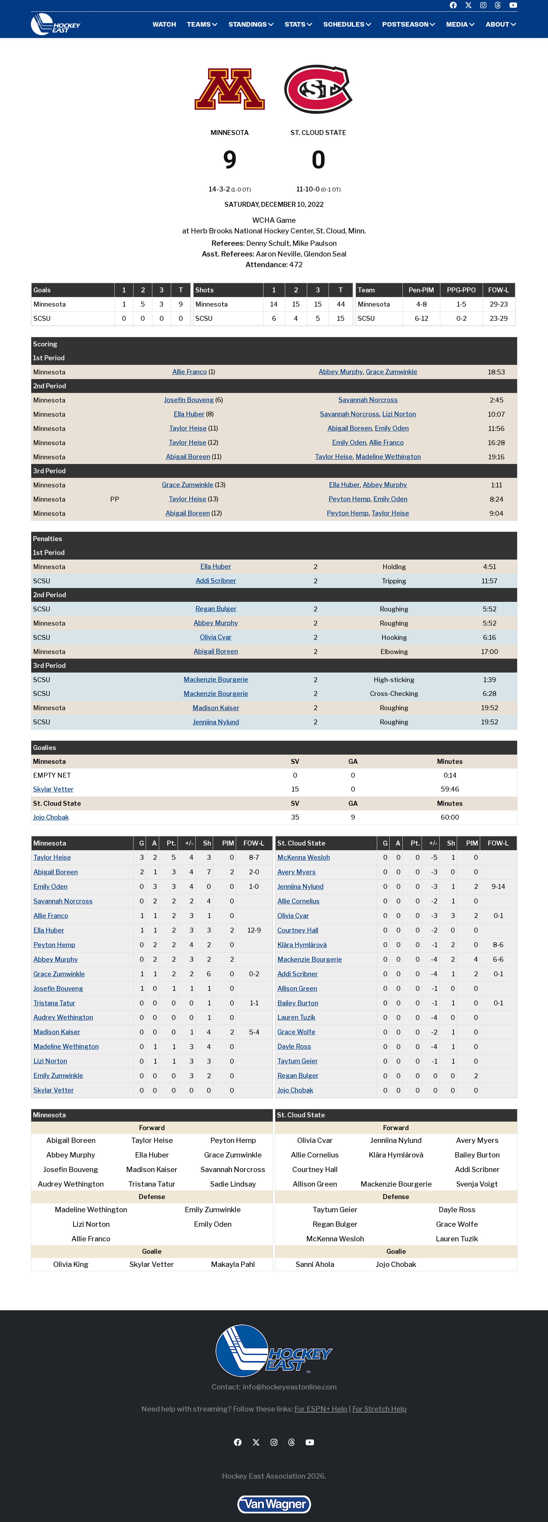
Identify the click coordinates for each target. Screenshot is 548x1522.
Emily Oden (392, 427)
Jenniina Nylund (216, 715)
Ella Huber (189, 413)
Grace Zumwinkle (391, 372)
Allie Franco (189, 372)
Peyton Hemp (349, 496)
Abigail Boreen (349, 427)
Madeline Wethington (388, 455)
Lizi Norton (399, 413)
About (498, 25)
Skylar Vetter (53, 782)
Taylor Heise (188, 427)
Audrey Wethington (63, 1006)
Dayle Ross (294, 1034)
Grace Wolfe (296, 1020)
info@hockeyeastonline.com (290, 1374)
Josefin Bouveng (189, 399)
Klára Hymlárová (302, 935)
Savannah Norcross (368, 399)
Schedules (344, 25)
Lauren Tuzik (296, 1006)
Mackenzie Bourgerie (216, 674)
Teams (199, 25)
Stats (295, 25)
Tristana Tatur (54, 992)
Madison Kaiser (215, 702)
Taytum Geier (297, 1049)
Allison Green (297, 978)
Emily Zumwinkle (58, 1063)
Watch (164, 25)
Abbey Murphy (341, 372)
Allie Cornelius (298, 892)
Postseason (405, 25)
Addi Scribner (216, 577)
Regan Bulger (216, 605)
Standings (248, 25)
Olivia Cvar (216, 632)
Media (457, 25)
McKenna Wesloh (303, 850)
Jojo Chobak (51, 810)
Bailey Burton (297, 992)
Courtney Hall (297, 921)
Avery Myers (296, 864)
